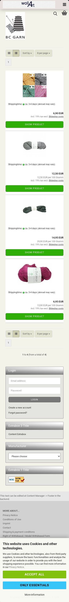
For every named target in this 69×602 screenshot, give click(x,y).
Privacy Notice (16, 567)
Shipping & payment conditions (19, 532)
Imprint (6, 523)
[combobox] (27, 53)
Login (34, 399)
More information (35, 594)
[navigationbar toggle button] (64, 4)
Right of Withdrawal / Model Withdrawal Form (26, 536)
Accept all (34, 574)
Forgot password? (17, 412)
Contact (7, 527)
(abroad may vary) (46, 104)
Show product (34, 124)
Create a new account (19, 407)
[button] (9, 53)
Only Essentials (34, 585)
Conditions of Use (12, 519)
